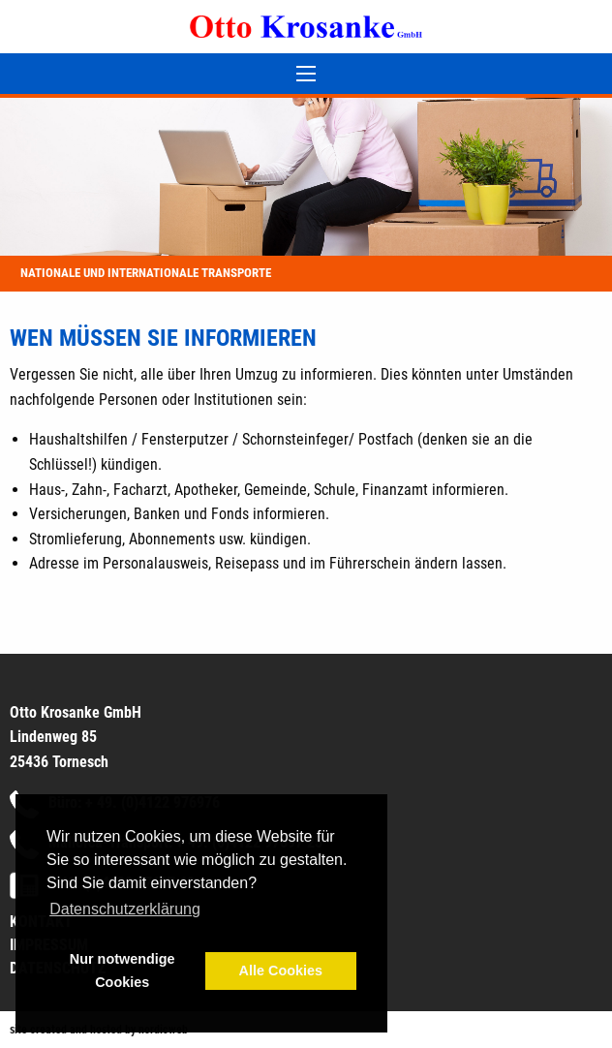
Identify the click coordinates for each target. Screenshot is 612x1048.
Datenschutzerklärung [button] (124, 909)
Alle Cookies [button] (280, 970)
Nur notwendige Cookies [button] (122, 970)
